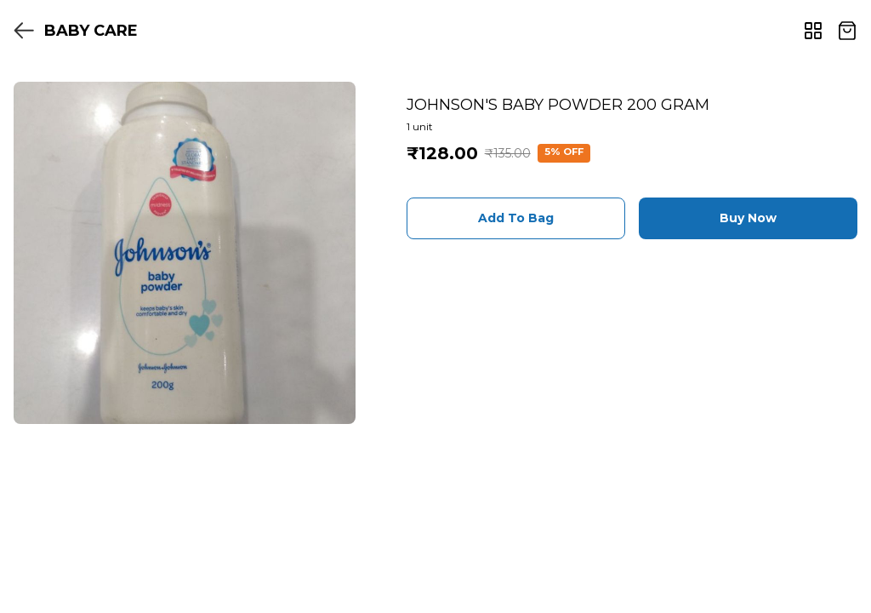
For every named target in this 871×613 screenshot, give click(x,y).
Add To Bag (516, 218)
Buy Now (748, 218)
